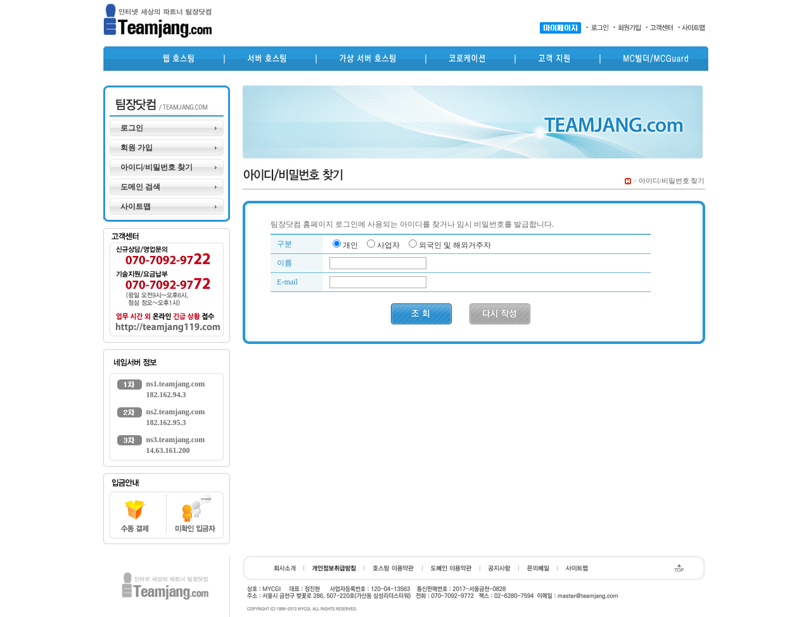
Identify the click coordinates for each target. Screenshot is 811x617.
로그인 (131, 128)
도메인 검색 (140, 186)
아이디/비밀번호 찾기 (156, 167)
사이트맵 (135, 206)
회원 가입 (136, 147)
